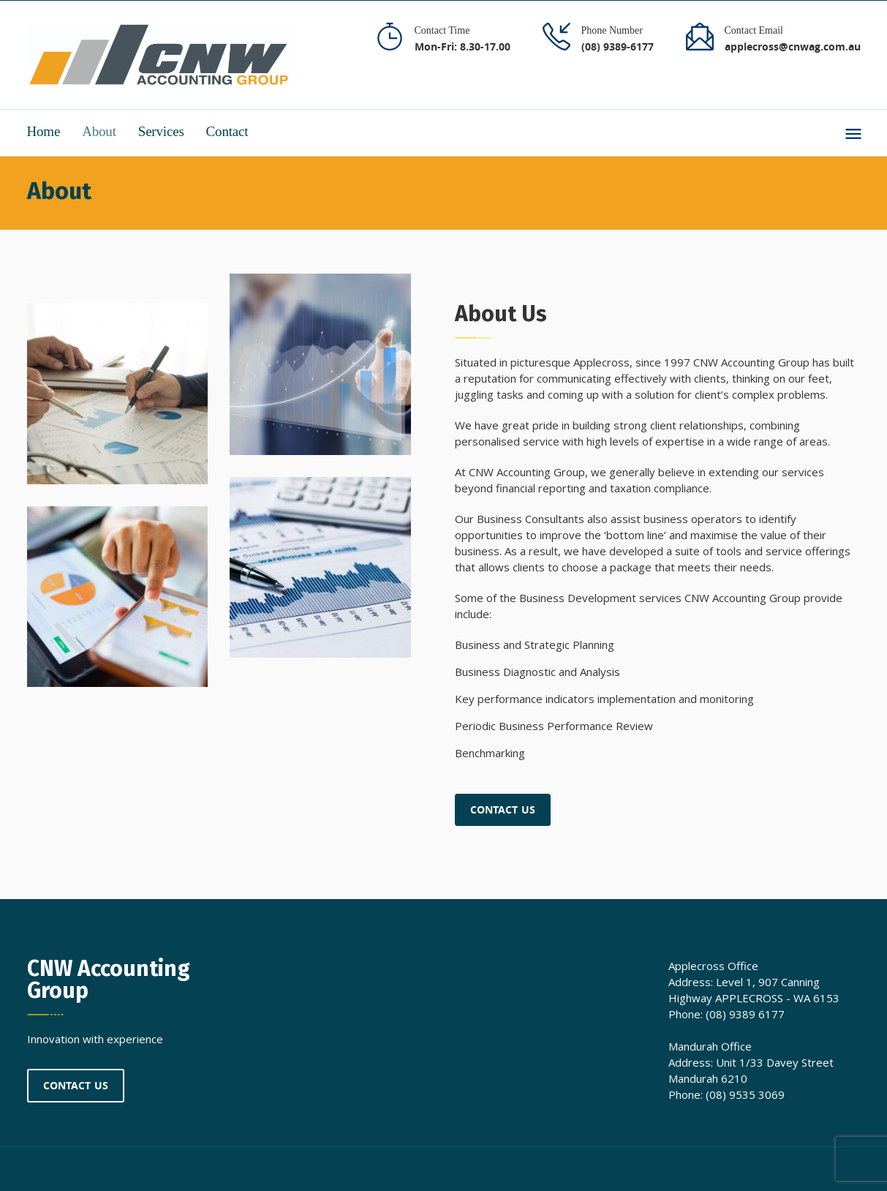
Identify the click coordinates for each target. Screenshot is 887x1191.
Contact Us (502, 809)
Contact (227, 131)
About (99, 131)
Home (44, 131)
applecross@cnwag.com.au (793, 46)
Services (161, 131)
